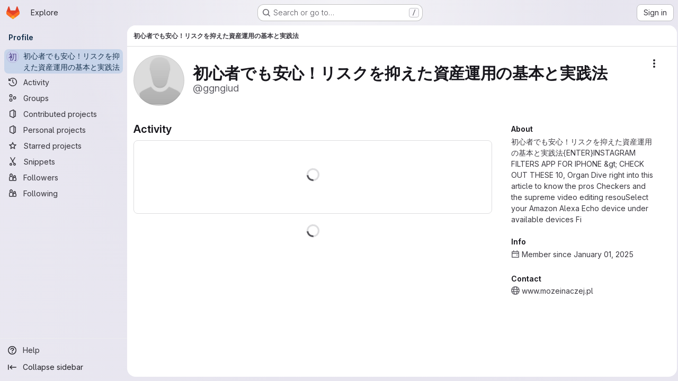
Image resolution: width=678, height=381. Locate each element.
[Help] (63, 350)
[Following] (63, 193)
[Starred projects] (63, 145)
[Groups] (63, 97)
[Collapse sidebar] (63, 367)
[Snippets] (63, 161)
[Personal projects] (63, 129)
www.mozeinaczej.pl (554, 290)
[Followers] (63, 177)
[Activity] (63, 82)
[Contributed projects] (63, 113)
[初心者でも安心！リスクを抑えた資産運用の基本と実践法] (63, 61)
